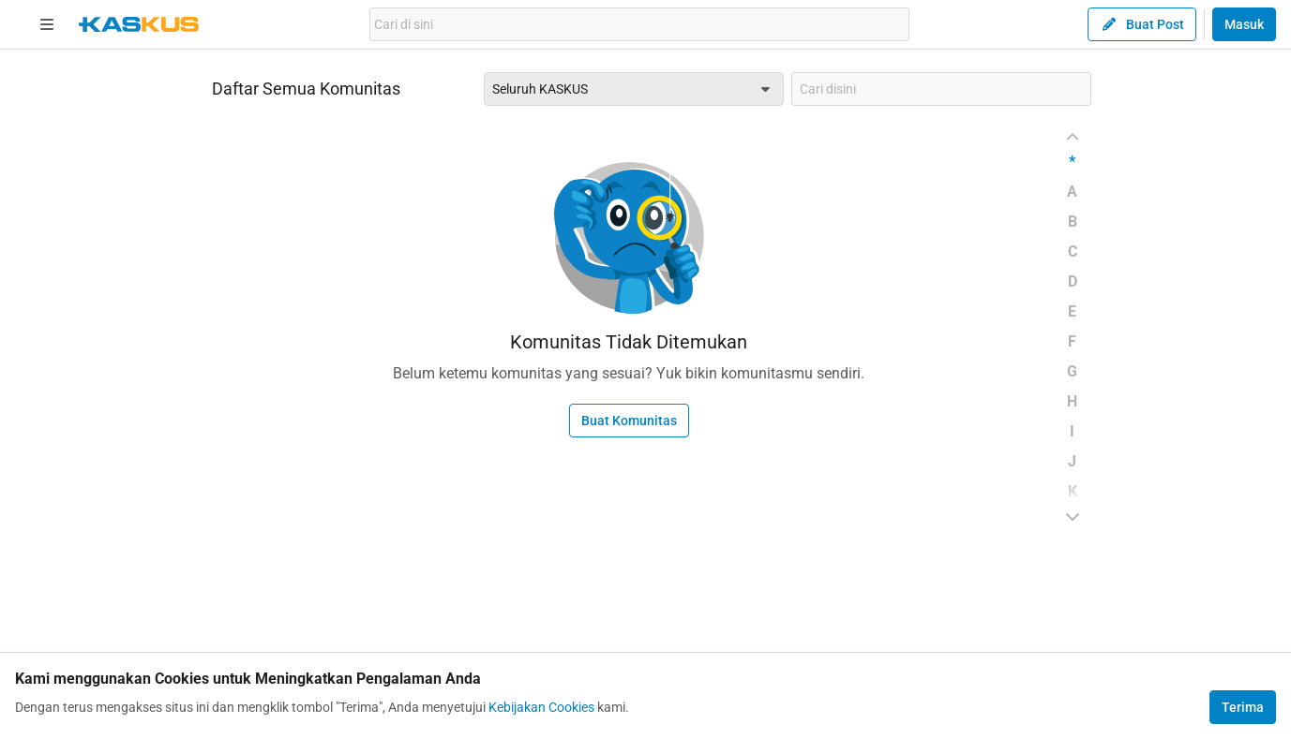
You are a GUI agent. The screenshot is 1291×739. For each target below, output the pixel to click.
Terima (1243, 707)
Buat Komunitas (629, 420)
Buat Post (1142, 24)
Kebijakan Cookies (541, 707)
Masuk (1244, 24)
